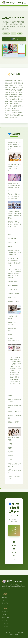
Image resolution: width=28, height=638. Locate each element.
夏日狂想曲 (5, 623)
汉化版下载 (5, 603)
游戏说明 (4, 597)
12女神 (4, 614)
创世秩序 (4, 620)
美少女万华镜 (5, 617)
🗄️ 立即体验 (14, 39)
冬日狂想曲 (5, 626)
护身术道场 (5, 611)
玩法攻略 (4, 600)
